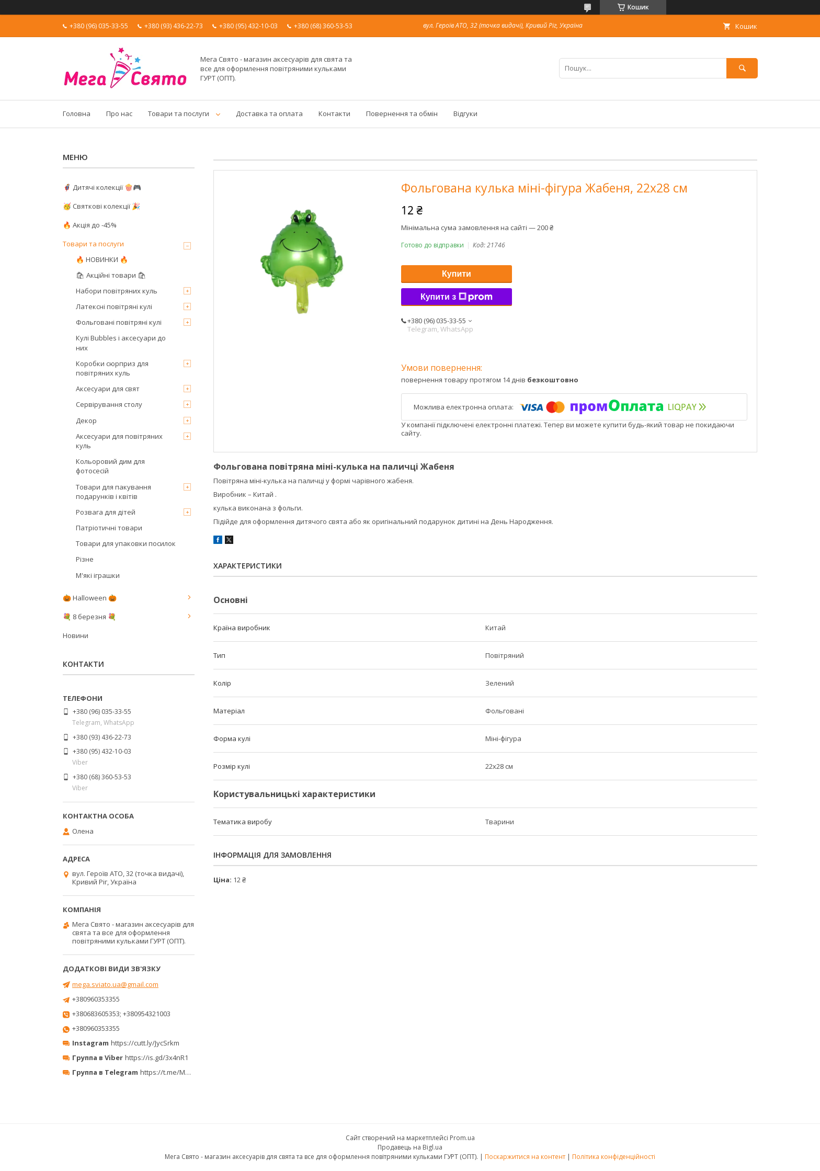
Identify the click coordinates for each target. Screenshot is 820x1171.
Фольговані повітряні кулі (119, 322)
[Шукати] (742, 68)
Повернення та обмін (402, 113)
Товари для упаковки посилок (126, 543)
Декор (86, 420)
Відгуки (465, 113)
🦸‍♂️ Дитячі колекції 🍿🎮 (102, 187)
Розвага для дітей (105, 512)
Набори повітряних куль (116, 290)
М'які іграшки (98, 575)
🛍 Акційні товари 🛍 (111, 275)
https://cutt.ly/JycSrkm (145, 1043)
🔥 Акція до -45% (90, 225)
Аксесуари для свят (108, 388)
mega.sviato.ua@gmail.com (115, 984)
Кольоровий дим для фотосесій (110, 466)
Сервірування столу (109, 404)
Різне (85, 559)
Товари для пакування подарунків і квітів (113, 491)
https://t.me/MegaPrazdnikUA (187, 1072)
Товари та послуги (178, 113)
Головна (76, 113)
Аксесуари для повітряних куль (119, 440)
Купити (456, 273)
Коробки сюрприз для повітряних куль (112, 368)
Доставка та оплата (269, 113)
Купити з (456, 297)
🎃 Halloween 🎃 (90, 597)
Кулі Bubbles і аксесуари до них (121, 342)
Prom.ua (462, 1137)
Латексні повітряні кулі (114, 306)
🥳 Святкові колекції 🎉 (101, 206)
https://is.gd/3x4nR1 (156, 1057)
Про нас (119, 113)
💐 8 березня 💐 (89, 616)
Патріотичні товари (109, 527)
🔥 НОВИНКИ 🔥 (102, 259)
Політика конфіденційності (613, 1156)
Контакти (334, 113)
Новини (75, 635)
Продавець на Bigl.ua (410, 1147)
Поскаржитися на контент (525, 1156)
